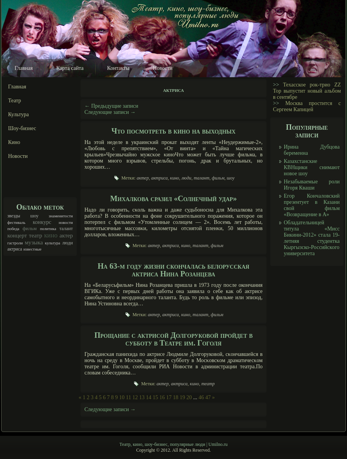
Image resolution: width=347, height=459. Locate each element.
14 (148, 397)
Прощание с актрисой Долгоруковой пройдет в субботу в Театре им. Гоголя (173, 339)
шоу (34, 215)
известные (33, 249)
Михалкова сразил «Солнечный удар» (173, 198)
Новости (163, 68)
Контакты (118, 68)
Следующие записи (110, 112)
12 (135, 397)
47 (208, 397)
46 (201, 397)
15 (155, 397)
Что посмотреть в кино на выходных (173, 131)
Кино (14, 142)
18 (175, 397)
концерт (17, 235)
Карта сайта (70, 68)
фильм (29, 228)
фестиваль (16, 222)
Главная (24, 68)
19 (182, 397)
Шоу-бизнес (22, 128)
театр (35, 235)
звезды (13, 215)
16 (162, 397)
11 (128, 397)
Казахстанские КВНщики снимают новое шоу (312, 167)
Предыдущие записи (111, 106)
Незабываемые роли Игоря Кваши (312, 185)
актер (66, 235)
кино (50, 235)
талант (66, 228)
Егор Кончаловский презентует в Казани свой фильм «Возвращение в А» (312, 205)
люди (67, 243)
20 (189, 397)
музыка (34, 242)
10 (122, 397)
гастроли (15, 243)
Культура (18, 114)
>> (276, 85)
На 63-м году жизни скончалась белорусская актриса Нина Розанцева (173, 270)
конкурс (42, 222)
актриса (14, 249)
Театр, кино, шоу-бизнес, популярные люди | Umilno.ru (173, 444)
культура (52, 243)
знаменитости (61, 216)
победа (13, 229)
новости (66, 222)
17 (169, 397)
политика (48, 229)
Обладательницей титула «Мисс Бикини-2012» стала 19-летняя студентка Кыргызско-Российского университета (312, 238)
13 (142, 397)
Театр (14, 100)
